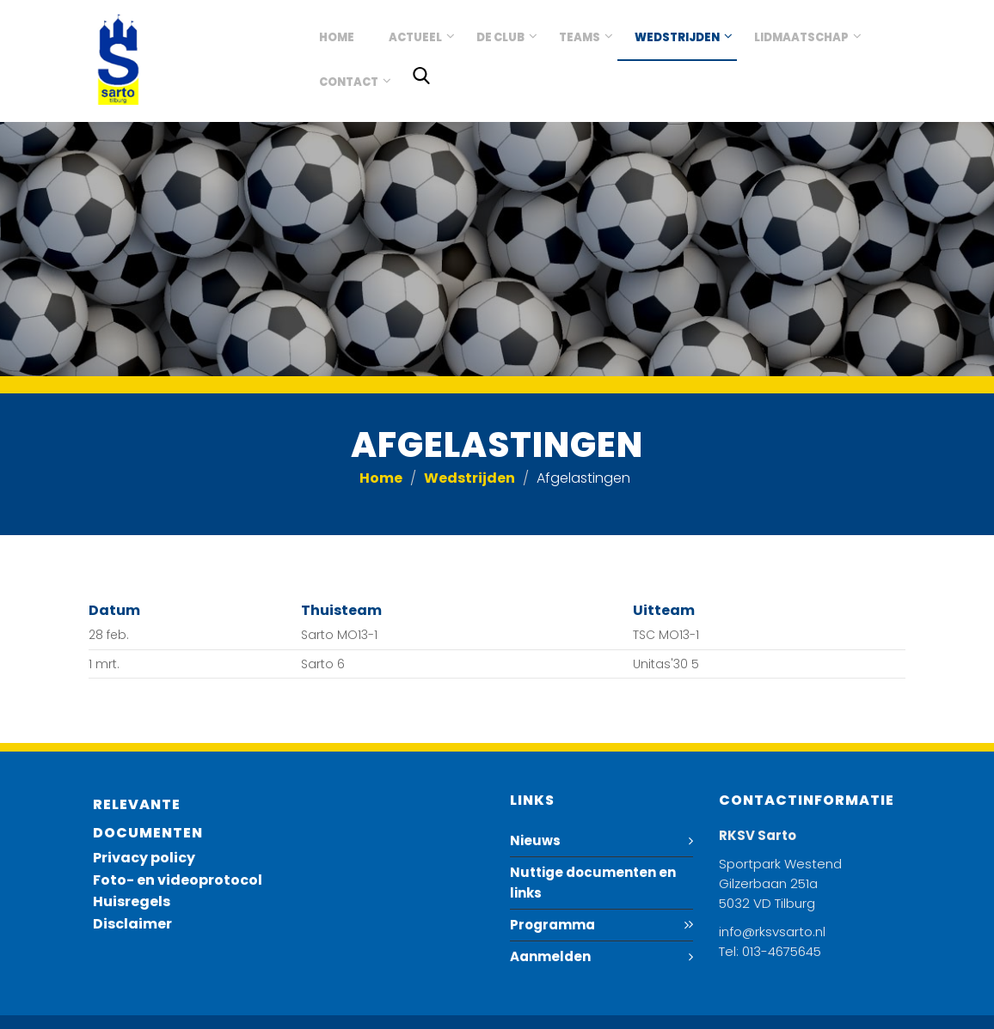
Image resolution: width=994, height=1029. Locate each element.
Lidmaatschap (801, 37)
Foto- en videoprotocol (177, 880)
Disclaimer (132, 924)
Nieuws (535, 840)
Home (336, 37)
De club (500, 37)
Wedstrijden (677, 37)
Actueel (415, 37)
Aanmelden (550, 956)
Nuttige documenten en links (593, 882)
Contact (348, 82)
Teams (579, 37)
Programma (552, 925)
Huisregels (131, 901)
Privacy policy (144, 858)
